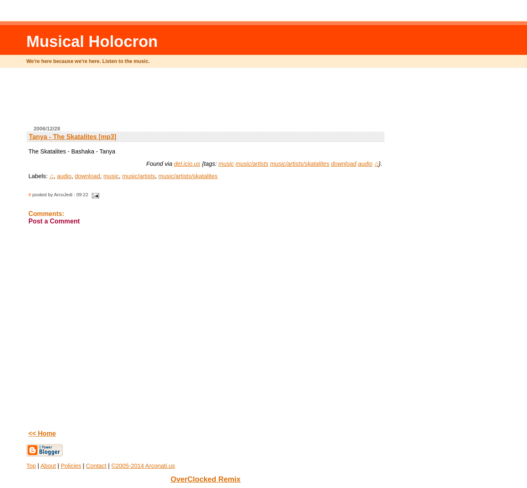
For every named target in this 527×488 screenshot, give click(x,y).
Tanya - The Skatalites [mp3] (73, 136)
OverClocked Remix (205, 479)
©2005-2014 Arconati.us (143, 465)
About (48, 465)
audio (365, 163)
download (344, 163)
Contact (96, 465)
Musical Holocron (92, 41)
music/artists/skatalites (299, 163)
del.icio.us (187, 163)
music (226, 163)
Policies (71, 465)
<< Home (42, 433)
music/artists (252, 163)
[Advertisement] (205, 100)
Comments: (46, 213)
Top (31, 465)
